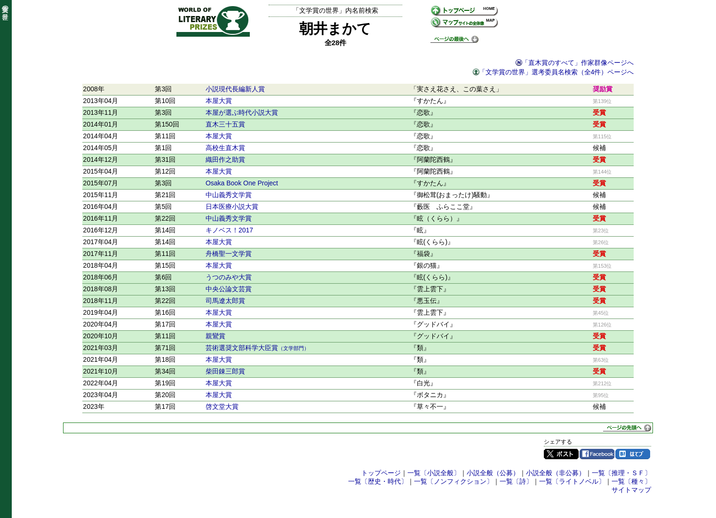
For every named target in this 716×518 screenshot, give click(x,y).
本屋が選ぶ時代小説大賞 (242, 112)
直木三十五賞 (225, 124)
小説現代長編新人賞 (235, 89)
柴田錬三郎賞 (225, 371)
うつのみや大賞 (229, 277)
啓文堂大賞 (222, 406)
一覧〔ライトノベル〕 (572, 481)
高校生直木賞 (225, 147)
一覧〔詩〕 (516, 481)
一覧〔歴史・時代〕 (377, 481)
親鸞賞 (215, 336)
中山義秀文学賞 (229, 195)
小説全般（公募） (493, 473)
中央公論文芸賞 (229, 289)
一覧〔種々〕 (631, 481)
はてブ (632, 454)
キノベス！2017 (229, 230)
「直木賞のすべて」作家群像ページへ (578, 62)
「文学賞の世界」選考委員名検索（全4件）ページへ (556, 72)
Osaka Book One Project (242, 183)
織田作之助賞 (225, 159)
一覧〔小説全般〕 (433, 473)
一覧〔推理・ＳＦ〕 (621, 473)
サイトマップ (631, 490)
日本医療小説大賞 (232, 206)
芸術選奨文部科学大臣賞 (257, 347)
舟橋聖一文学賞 (229, 253)
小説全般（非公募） (555, 473)
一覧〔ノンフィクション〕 (453, 481)
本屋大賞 (219, 100)
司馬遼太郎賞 (225, 300)
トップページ (381, 473)
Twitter (561, 454)
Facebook (597, 454)
